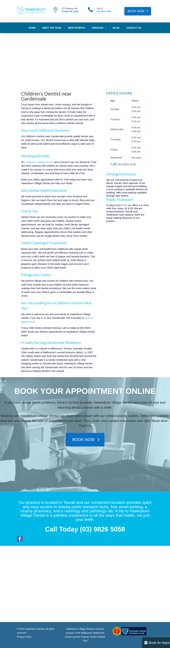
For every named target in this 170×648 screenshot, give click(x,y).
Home (32, 27)
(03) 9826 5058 (103, 11)
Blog (116, 27)
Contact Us (133, 27)
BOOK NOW (136, 11)
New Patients (76, 27)
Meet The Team (51, 27)
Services (98, 27)
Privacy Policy (24, 637)
